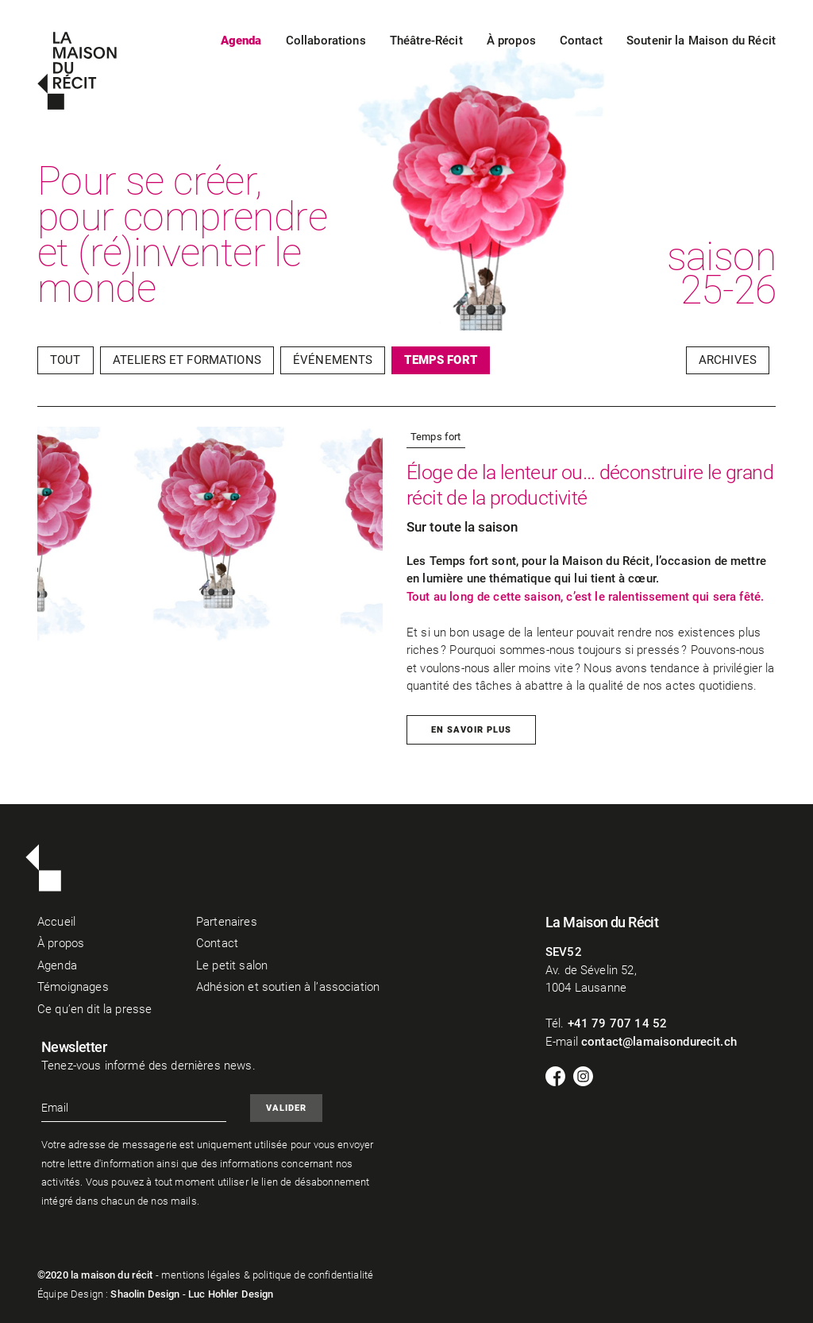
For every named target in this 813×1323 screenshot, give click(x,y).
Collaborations (326, 40)
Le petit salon (232, 965)
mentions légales (201, 1275)
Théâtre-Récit (426, 40)
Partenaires (226, 922)
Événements (333, 360)
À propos (511, 40)
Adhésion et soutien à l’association (288, 987)
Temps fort (440, 360)
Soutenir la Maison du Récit (701, 40)
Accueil (56, 922)
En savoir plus (471, 730)
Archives (728, 360)
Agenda (241, 40)
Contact (581, 40)
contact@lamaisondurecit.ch (659, 1042)
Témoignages (73, 987)
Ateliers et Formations (187, 360)
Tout (65, 360)
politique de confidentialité (312, 1275)
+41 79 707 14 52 (617, 1023)
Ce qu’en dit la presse (94, 1009)
